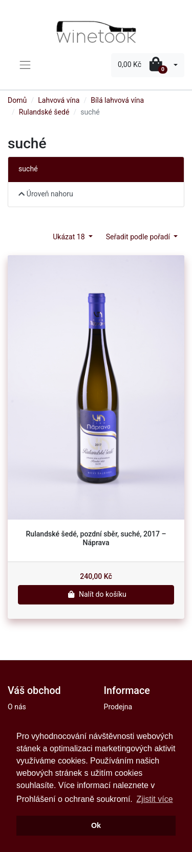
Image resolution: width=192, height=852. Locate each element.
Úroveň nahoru (45, 194)
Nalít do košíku (96, 594)
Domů (17, 100)
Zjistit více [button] (154, 799)
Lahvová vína (58, 100)
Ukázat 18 (70, 237)
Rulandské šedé (44, 112)
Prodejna (118, 707)
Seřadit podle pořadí (139, 237)
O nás (17, 707)
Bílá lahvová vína (117, 100)
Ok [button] (96, 825)
